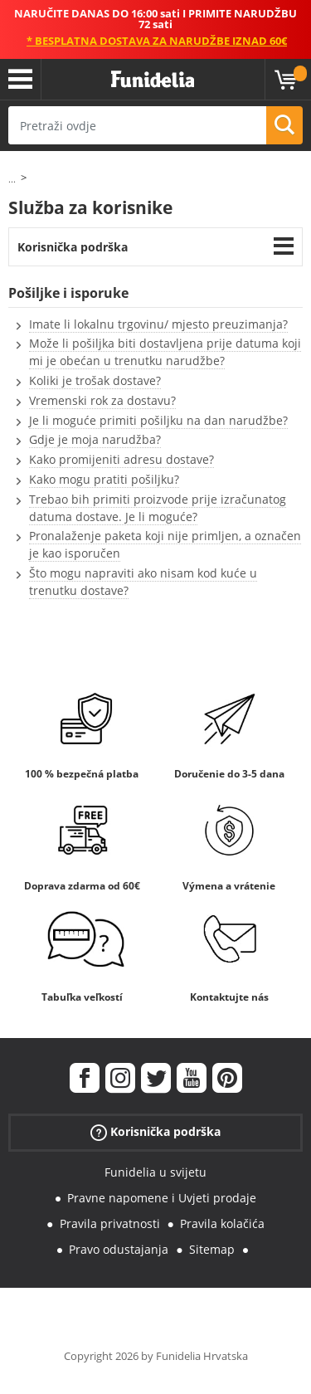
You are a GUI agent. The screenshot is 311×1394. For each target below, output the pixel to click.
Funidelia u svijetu (155, 1172)
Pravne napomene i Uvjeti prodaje (161, 1198)
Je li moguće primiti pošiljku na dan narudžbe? (158, 420)
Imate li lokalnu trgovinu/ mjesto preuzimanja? (158, 324)
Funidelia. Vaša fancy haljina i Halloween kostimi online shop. (152, 80)
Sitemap (212, 1249)
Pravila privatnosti (110, 1223)
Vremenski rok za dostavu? (102, 400)
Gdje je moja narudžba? (95, 439)
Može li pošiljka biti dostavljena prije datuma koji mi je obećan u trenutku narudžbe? (165, 351)
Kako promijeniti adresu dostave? (121, 459)
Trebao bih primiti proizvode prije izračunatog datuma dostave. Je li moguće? (157, 507)
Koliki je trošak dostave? (95, 380)
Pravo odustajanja (118, 1249)
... (12, 179)
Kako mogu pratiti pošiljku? (104, 479)
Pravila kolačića (222, 1223)
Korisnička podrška (72, 247)
